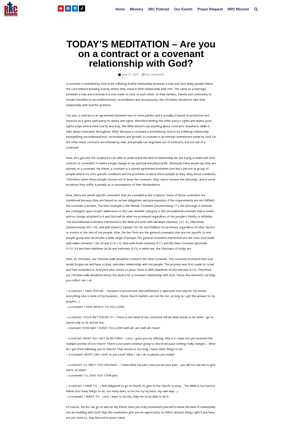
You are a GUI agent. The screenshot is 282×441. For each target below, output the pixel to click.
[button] (256, 9)
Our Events (183, 9)
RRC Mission (238, 9)
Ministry (136, 9)
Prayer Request (210, 9)
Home (120, 9)
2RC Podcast (158, 9)
